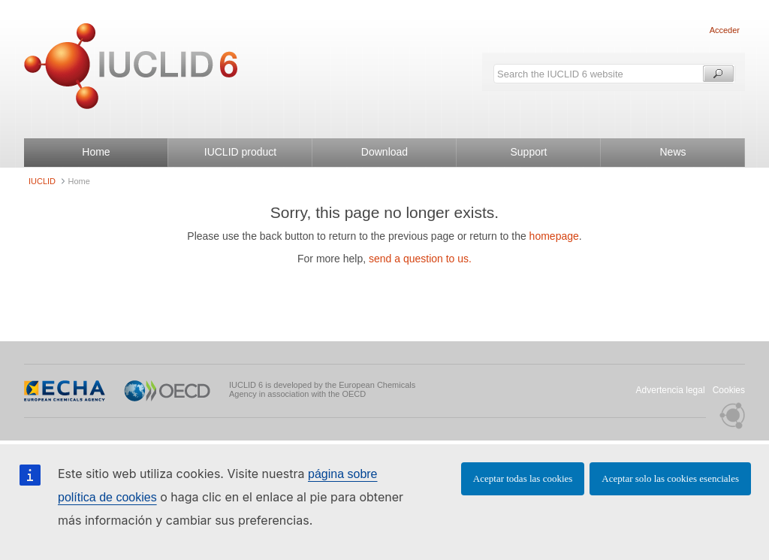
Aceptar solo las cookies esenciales (670, 478)
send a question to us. (420, 259)
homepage (554, 236)
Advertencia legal (670, 390)
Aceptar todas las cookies (522, 478)
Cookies (729, 390)
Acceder (725, 30)
